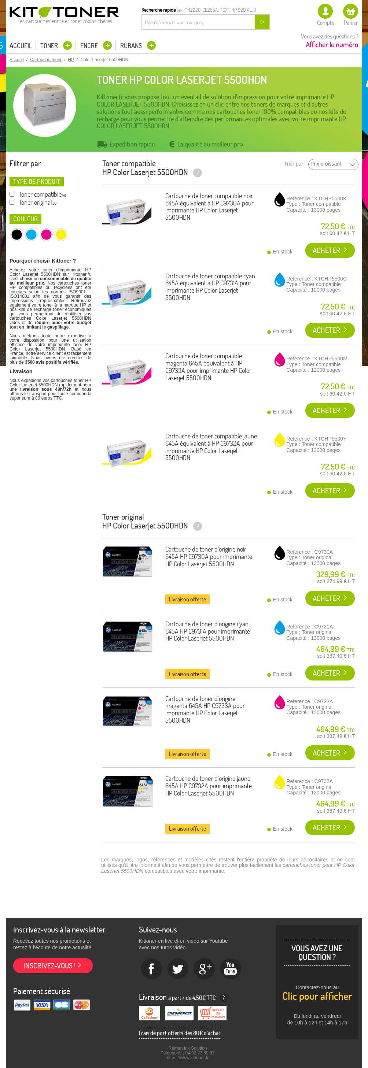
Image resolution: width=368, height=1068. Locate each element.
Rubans (131, 45)
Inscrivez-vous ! (49, 965)
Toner (49, 45)
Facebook (152, 969)
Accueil (21, 45)
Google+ (205, 969)
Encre (89, 45)
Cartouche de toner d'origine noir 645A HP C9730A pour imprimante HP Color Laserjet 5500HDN (208, 556)
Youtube (231, 969)
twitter (178, 969)
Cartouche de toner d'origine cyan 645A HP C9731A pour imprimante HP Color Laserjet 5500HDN (207, 631)
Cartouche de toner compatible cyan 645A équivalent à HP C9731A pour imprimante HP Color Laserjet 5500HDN (210, 287)
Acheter (326, 250)
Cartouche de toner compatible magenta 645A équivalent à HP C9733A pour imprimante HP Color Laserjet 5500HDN (208, 367)
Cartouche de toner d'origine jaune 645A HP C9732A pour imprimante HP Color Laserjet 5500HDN (208, 785)
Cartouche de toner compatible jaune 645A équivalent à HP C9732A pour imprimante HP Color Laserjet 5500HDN (211, 447)
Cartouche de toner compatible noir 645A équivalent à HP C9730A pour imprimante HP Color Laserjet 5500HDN (209, 207)
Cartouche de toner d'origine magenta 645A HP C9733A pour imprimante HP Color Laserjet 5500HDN (205, 709)
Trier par (293, 164)
